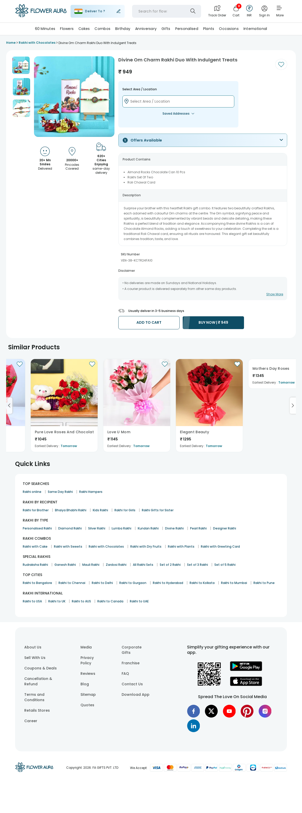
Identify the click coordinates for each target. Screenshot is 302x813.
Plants (208, 28)
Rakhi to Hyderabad (168, 583)
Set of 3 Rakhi (197, 564)
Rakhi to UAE (139, 601)
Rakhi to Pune (264, 583)
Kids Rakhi (100, 510)
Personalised (186, 28)
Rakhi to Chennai (72, 583)
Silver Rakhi (96, 528)
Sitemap (88, 694)
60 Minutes (45, 28)
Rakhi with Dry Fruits (145, 546)
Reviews (87, 673)
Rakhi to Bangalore (37, 583)
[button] (21, 65)
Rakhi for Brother (36, 510)
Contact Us (132, 684)
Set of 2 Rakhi (170, 564)
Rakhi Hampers (90, 492)
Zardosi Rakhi (116, 564)
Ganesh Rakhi (65, 564)
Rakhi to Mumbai (234, 583)
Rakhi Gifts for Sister (157, 510)
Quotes (87, 705)
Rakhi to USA (32, 601)
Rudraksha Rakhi (35, 564)
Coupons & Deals (40, 668)
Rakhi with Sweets (68, 546)
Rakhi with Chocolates (106, 546)
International (255, 28)
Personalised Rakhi (37, 528)
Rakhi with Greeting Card (220, 546)
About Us (32, 647)
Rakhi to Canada (110, 601)
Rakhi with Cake (35, 546)
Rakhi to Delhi (102, 583)
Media (86, 647)
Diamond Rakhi (70, 528)
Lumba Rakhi (121, 528)
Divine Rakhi (174, 528)
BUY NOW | (213, 322)
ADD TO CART (148, 322)
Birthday (122, 28)
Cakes (84, 28)
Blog (84, 684)
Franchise (131, 663)
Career (30, 720)
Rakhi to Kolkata (202, 583)
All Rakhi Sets (143, 564)
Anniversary (146, 28)
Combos (102, 28)
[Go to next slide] (293, 405)
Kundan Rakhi (148, 528)
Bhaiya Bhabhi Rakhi (70, 510)
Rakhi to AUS (81, 601)
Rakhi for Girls (124, 510)
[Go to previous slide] (9, 405)
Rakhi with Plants (181, 546)
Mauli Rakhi (90, 564)
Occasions (229, 28)
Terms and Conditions (34, 697)
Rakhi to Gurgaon (132, 583)
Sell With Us (34, 657)
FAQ (125, 673)
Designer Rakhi (224, 528)
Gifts (165, 28)
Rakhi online (32, 492)
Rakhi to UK (56, 601)
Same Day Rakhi (60, 492)
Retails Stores (37, 710)
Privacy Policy (87, 660)
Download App (135, 694)
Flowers (67, 28)
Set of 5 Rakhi (225, 564)
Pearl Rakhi (198, 528)
